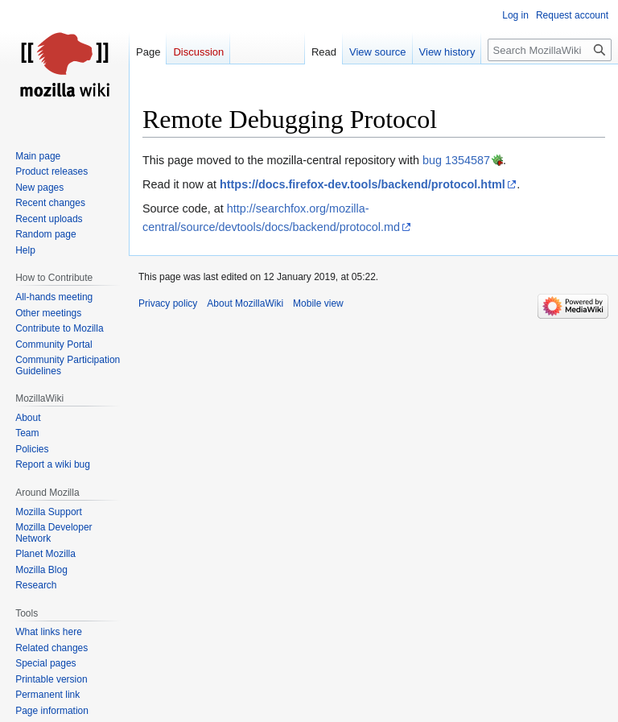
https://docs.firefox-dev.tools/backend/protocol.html (362, 184)
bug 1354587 (456, 160)
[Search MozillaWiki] (550, 50)
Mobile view (318, 303)
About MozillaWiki (245, 303)
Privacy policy (167, 303)
